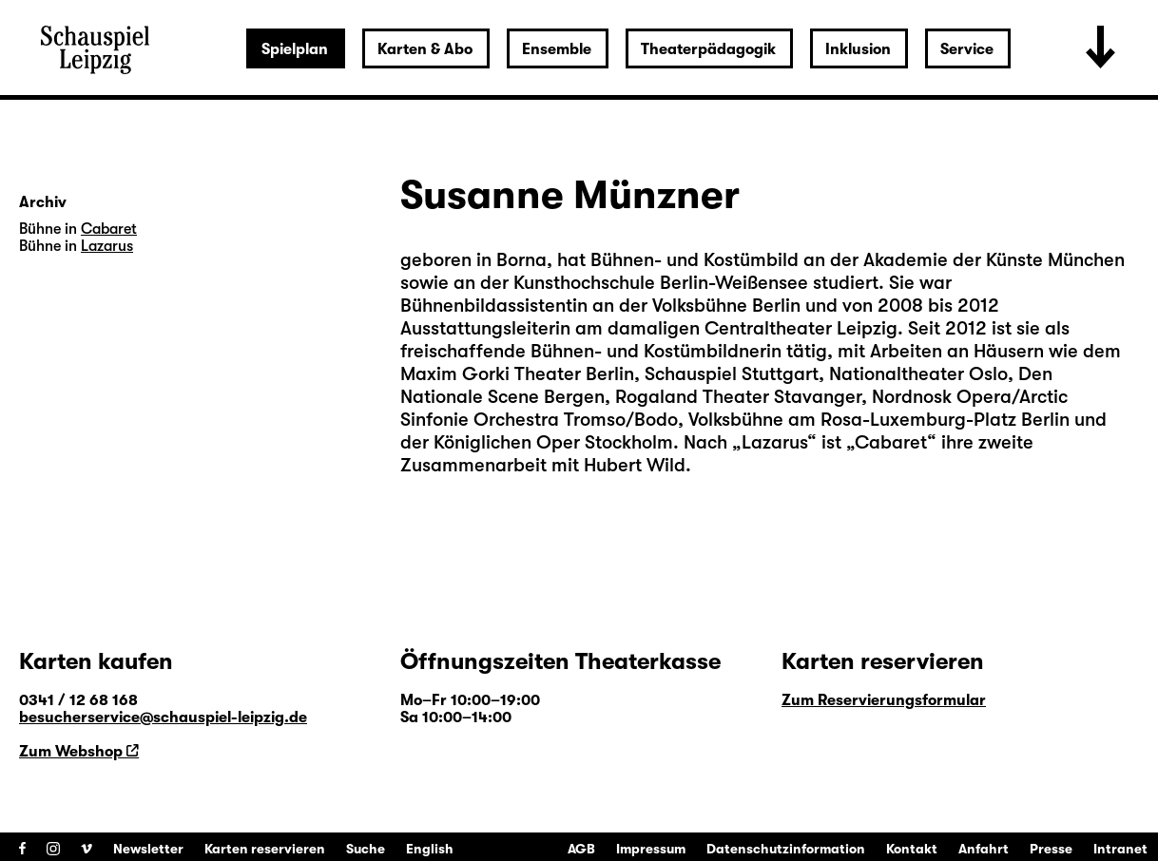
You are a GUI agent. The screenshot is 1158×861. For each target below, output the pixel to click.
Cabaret (891, 442)
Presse (1051, 848)
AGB (581, 848)
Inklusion (858, 49)
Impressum (650, 848)
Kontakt (911, 848)
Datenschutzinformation (785, 848)
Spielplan (294, 49)
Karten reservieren (264, 848)
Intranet (1120, 848)
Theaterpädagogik (708, 49)
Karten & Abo (425, 49)
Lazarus (774, 442)
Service (967, 49)
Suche (365, 848)
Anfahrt (983, 848)
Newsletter (148, 848)
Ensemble (556, 49)
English (430, 848)
